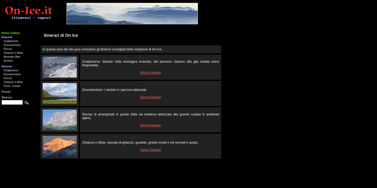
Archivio (8, 60)
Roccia (8, 49)
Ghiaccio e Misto (13, 52)
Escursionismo (12, 45)
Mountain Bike (12, 56)
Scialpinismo (11, 41)
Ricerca (7, 97)
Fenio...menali (12, 86)
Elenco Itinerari (150, 72)
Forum (6, 91)
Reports (7, 37)
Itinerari (7, 66)
